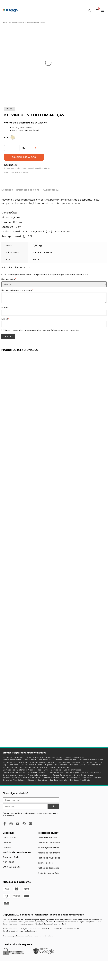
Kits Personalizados (15, 22)
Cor (6, 137)
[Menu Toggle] (102, 10)
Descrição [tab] (7, 189)
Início (5, 22)
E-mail (5, 319)
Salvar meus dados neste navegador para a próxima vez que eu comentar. (41, 330)
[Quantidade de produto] (24, 148)
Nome (5, 307)
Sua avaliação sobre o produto (17, 290)
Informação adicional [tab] (28, 189)
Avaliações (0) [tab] (51, 189)
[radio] (13, 137)
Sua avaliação (8, 279)
